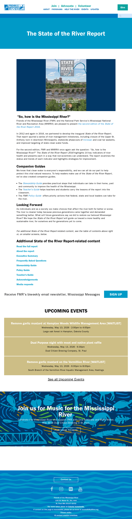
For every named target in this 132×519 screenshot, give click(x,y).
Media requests (24, 284)
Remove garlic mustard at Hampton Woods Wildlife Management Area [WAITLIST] (66, 323)
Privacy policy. (66, 512)
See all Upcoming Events (66, 379)
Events (84, 9)
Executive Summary (27, 256)
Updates (95, 9)
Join (54, 5)
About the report (25, 251)
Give (122, 7)
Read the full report (26, 246)
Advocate (67, 5)
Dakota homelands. (76, 506)
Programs (57, 9)
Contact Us (66, 480)
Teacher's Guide (31, 189)
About (46, 9)
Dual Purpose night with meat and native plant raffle (66, 342)
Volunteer (84, 5)
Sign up (116, 294)
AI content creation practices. (66, 515)
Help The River (72, 9)
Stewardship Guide (32, 183)
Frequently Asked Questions (31, 260)
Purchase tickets (66, 430)
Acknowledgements (27, 279)
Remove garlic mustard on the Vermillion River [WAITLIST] (66, 362)
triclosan (87, 140)
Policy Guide (34, 195)
